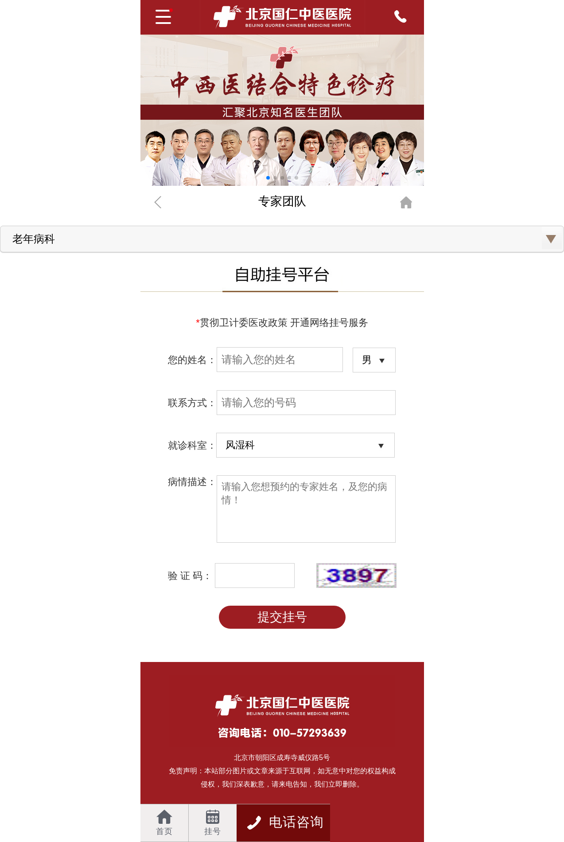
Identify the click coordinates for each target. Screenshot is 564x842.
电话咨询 (285, 822)
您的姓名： (255, 359)
